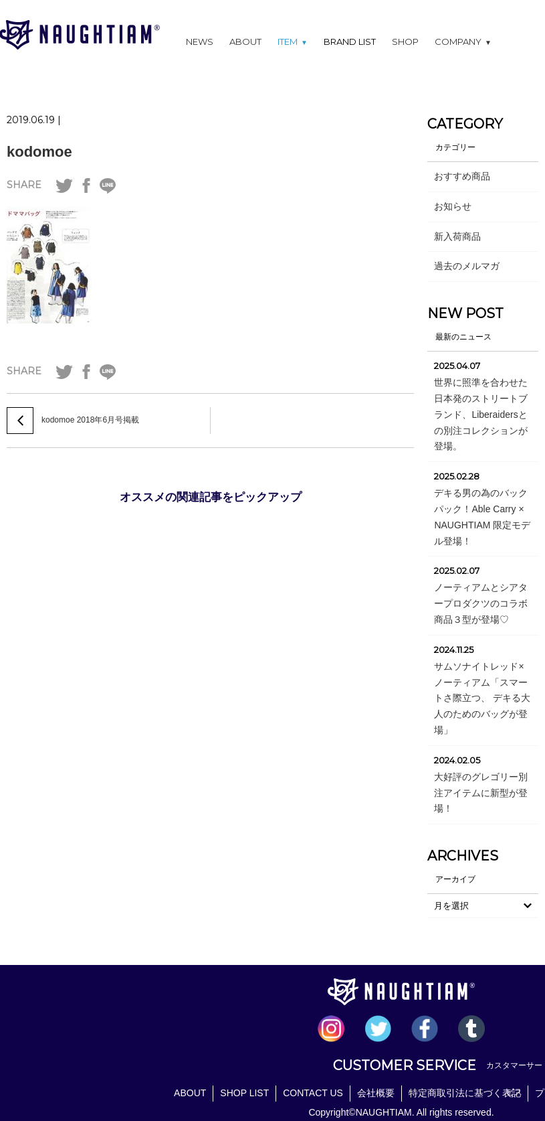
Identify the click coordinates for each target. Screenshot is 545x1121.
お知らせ (452, 206)
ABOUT (245, 41)
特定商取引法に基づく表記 (465, 1093)
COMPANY (463, 41)
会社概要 (376, 1093)
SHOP (405, 41)
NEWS (199, 41)
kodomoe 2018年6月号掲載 (90, 420)
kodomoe (39, 151)
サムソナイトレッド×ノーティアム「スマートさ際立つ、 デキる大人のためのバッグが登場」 (482, 698)
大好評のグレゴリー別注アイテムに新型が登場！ (481, 792)
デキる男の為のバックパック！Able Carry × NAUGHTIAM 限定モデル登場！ (482, 517)
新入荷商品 (457, 236)
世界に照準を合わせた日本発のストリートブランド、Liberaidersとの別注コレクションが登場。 (481, 414)
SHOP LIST (244, 1093)
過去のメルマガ (467, 265)
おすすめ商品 (462, 176)
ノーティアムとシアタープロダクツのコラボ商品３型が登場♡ (481, 603)
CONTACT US (313, 1093)
